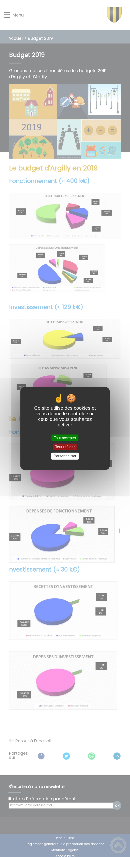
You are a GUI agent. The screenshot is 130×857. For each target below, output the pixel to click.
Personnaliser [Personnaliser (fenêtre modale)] (65, 456)
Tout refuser (65, 447)
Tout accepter (65, 438)
